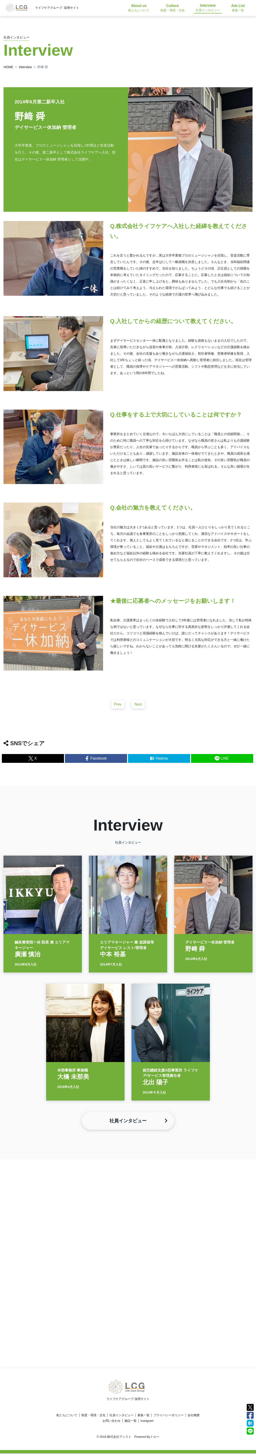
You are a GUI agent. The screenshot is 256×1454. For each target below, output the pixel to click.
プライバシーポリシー (169, 1415)
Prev (118, 706)
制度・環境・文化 (93, 1415)
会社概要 (194, 1415)
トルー (154, 1437)
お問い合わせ (111, 1421)
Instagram (147, 1421)
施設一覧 (131, 1421)
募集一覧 (144, 1415)
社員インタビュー (121, 1415)
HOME (8, 67)
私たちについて (66, 1415)
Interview (25, 67)
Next (138, 706)
